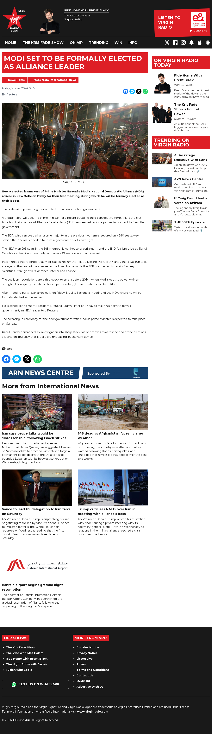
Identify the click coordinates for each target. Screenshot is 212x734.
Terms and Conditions (93, 670)
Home (10, 43)
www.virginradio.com (92, 711)
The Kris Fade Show (43, 43)
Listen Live (85, 658)
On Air (76, 43)
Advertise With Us (90, 686)
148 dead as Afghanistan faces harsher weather (113, 417)
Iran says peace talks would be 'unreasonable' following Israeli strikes (37, 417)
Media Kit (83, 681)
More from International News (55, 79)
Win (118, 43)
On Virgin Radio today (176, 63)
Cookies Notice (88, 647)
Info (132, 43)
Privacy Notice (87, 653)
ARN (15, 720)
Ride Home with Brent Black (26, 658)
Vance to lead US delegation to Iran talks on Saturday (37, 492)
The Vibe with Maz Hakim (24, 653)
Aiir (27, 720)
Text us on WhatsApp (35, 684)
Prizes (81, 664)
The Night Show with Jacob (26, 664)
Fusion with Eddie (19, 670)
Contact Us (85, 675)
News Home (16, 79)
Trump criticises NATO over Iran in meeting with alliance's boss (113, 492)
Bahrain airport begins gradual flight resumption (37, 568)
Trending (98, 43)
